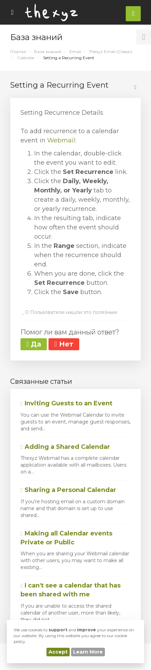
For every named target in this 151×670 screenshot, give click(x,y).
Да (33, 344)
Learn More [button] (88, 652)
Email (75, 51)
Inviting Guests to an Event (66, 403)
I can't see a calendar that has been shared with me (70, 590)
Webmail (61, 140)
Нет (63, 344)
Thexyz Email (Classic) (110, 51)
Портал (18, 51)
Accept (58, 652)
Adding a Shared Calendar (65, 447)
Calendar (26, 57)
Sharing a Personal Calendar (68, 490)
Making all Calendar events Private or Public (66, 538)
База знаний (47, 51)
